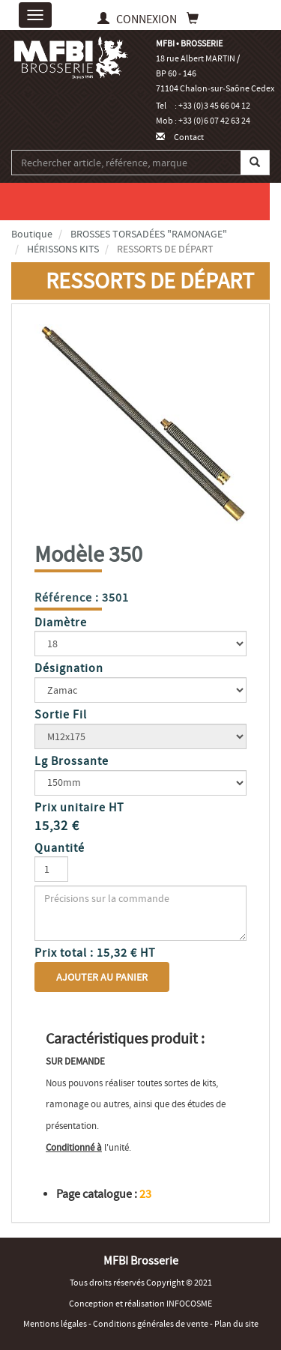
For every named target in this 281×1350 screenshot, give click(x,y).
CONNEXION (138, 19)
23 (145, 1194)
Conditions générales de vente (151, 1324)
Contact (180, 137)
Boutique (31, 233)
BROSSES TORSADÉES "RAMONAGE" (148, 233)
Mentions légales (55, 1324)
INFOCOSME (189, 1304)
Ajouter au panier (102, 977)
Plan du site (236, 1324)
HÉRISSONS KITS (63, 248)
